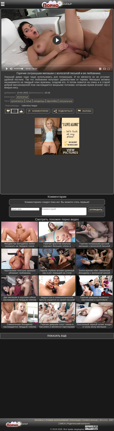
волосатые (22, 97)
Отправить (96, 210)
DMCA (62, 423)
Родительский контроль (78, 423)
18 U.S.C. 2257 (106, 420)
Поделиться (65, 111)
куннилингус (17, 101)
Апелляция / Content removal (84, 420)
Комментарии (40, 111)
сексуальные (65, 101)
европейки (51, 101)
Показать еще (56, 336)
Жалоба (86, 111)
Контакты (39, 420)
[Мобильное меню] (2, 4)
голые (28, 101)
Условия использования (56, 420)
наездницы (39, 101)
